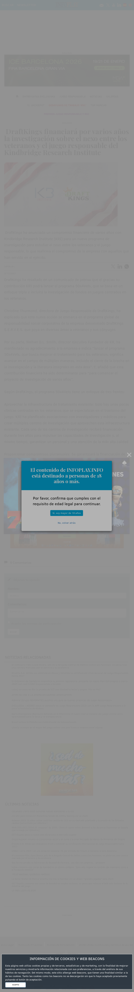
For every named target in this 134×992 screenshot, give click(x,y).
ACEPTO (15, 984)
